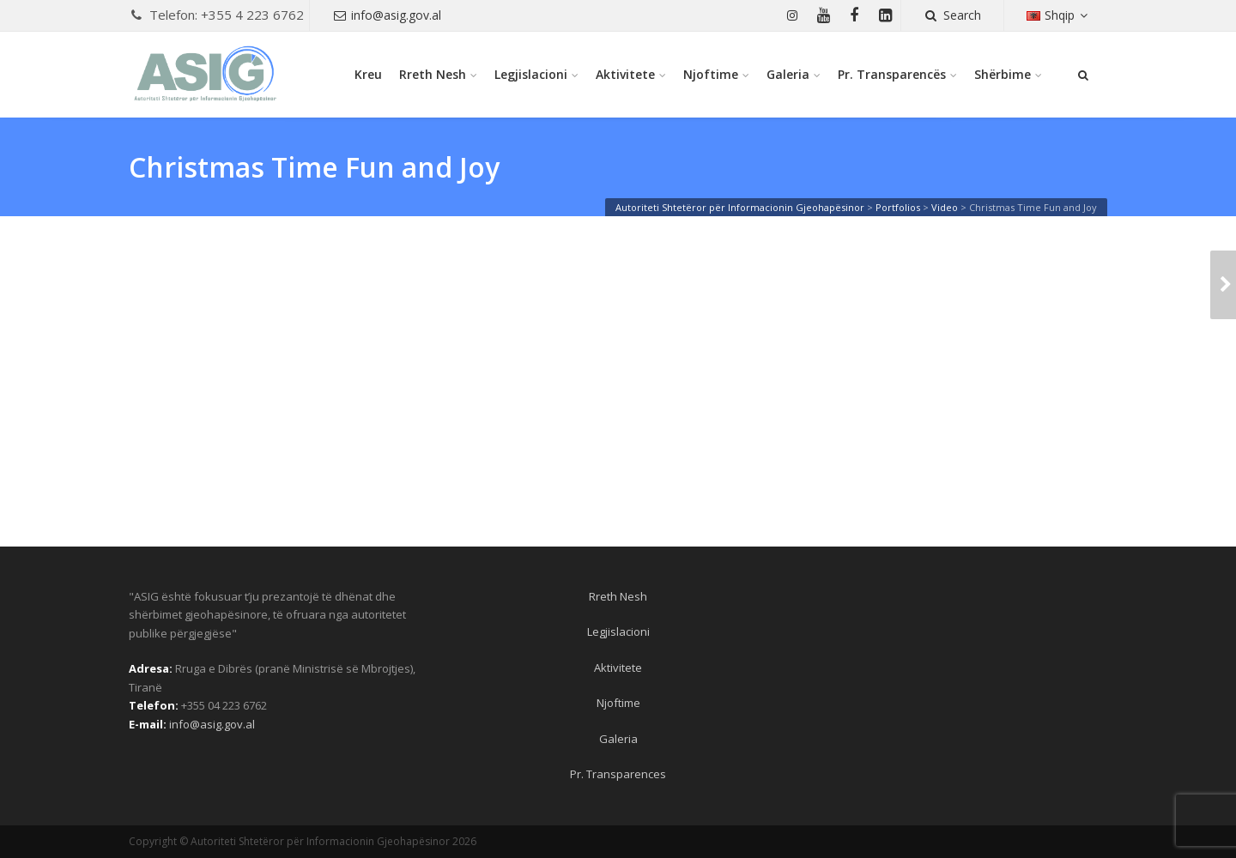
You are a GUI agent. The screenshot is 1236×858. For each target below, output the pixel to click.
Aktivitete (625, 74)
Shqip (1059, 15)
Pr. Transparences (618, 774)
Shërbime (1002, 74)
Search (952, 15)
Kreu (368, 74)
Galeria (787, 74)
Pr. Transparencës (892, 74)
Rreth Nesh (432, 74)
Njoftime (710, 74)
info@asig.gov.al (387, 15)
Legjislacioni (530, 74)
